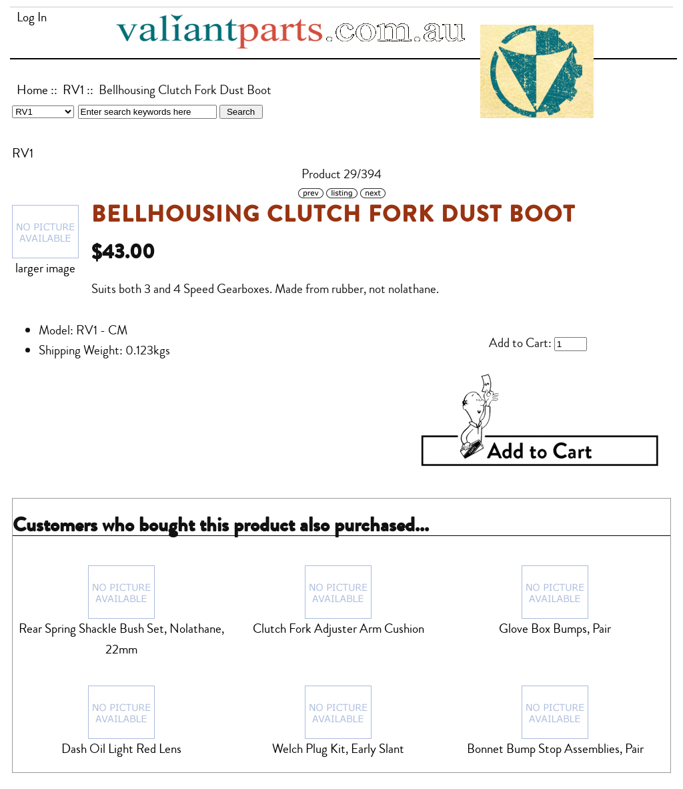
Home (32, 90)
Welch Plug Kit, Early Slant (338, 749)
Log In (32, 17)
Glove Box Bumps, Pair (555, 628)
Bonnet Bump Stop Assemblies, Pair (555, 749)
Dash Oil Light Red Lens (121, 749)
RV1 (73, 90)
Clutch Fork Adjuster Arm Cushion (338, 628)
